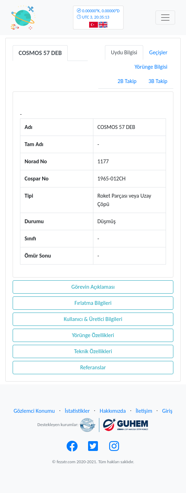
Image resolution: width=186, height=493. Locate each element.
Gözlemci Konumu (34, 411)
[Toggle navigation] (165, 18)
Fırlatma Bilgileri (92, 303)
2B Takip (127, 81)
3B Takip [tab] (157, 81)
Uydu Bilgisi (124, 52)
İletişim (144, 411)
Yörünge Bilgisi (150, 66)
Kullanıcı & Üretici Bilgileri (93, 319)
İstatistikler (77, 411)
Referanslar (93, 367)
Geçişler (158, 52)
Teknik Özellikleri (93, 351)
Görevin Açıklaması (92, 286)
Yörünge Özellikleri (93, 335)
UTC (98, 14)
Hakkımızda (113, 411)
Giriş (167, 411)
